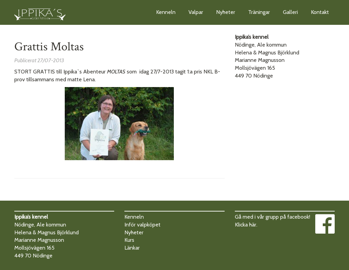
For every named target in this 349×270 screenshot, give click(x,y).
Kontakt (320, 12)
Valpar (195, 12)
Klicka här (245, 224)
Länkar (132, 247)
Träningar (259, 12)
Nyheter (225, 12)
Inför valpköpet (142, 224)
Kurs (129, 240)
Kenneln (166, 12)
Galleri (290, 12)
